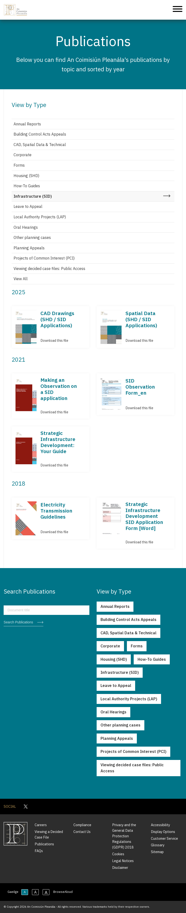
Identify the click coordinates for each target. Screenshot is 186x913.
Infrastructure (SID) (33, 196)
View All (21, 278)
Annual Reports (27, 124)
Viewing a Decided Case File (49, 834)
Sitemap (157, 851)
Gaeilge (13, 892)
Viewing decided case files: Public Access (49, 268)
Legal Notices (123, 860)
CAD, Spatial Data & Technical (40, 144)
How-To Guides (27, 185)
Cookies (118, 854)
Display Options (163, 831)
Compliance (82, 825)
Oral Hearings (26, 227)
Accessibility (160, 825)
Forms (19, 165)
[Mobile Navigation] (177, 10)
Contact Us (82, 831)
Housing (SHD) (26, 175)
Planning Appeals (29, 247)
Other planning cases (32, 237)
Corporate (22, 154)
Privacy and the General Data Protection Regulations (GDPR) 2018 (124, 836)
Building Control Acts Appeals (40, 134)
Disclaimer (120, 867)
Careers (41, 825)
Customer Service (164, 838)
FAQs (39, 850)
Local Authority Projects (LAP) (40, 216)
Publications (44, 844)
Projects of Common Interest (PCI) (44, 258)
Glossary (157, 845)
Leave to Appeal (28, 206)
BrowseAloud (63, 892)
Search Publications (18, 622)
